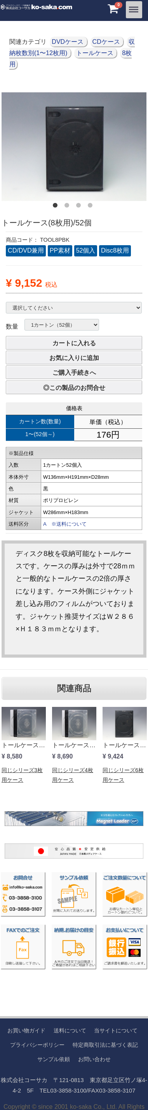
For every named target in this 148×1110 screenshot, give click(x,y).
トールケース (95, 53)
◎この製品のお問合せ (74, 387)
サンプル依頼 (53, 1059)
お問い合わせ (94, 1059)
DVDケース (68, 41)
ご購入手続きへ (74, 372)
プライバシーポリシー (37, 1045)
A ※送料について (65, 524)
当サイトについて (116, 1030)
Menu (134, 6)
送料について (70, 1030)
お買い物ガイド (26, 1030)
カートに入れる (74, 343)
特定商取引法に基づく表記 (105, 1045)
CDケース (107, 41)
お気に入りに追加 (74, 358)
